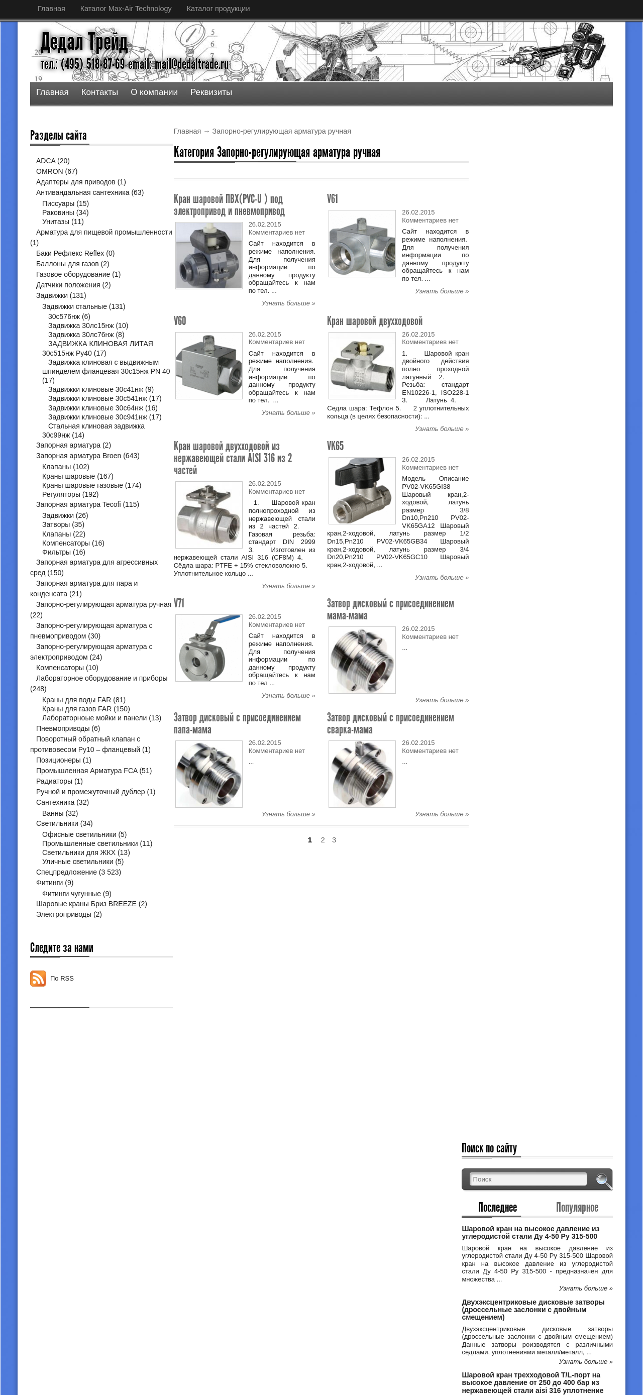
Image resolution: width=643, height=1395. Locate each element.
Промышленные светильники (90, 880)
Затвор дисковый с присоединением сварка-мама (390, 723)
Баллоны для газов (67, 264)
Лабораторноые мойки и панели (94, 745)
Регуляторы (61, 522)
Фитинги (49, 919)
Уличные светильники (78, 898)
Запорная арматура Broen (78, 483)
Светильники (57, 860)
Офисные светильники (79, 871)
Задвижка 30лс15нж (81, 325)
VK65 (335, 446)
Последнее (514, 194)
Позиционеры (58, 796)
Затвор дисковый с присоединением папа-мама (237, 723)
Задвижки (52, 295)
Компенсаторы (66, 570)
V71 (179, 603)
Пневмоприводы (62, 765)
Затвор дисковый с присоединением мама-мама (390, 609)
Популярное (583, 194)
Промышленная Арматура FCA (87, 807)
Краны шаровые (68, 503)
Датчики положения (68, 285)
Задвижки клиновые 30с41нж (95, 389)
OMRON (49, 171)
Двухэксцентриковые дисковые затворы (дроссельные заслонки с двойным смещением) (544, 304)
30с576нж (64, 316)
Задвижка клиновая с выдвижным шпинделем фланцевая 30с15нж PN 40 (86, 371)
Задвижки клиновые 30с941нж (97, 435)
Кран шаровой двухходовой (374, 320)
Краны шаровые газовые (82, 512)
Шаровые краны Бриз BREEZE (86, 940)
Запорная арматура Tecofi (78, 532)
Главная (51, 9)
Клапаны (56, 494)
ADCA (45, 161)
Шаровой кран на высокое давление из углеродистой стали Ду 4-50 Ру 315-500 (549, 224)
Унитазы (55, 222)
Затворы (56, 552)
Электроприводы (63, 951)
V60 (180, 320)
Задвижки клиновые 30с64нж (95, 417)
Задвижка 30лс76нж (81, 335)
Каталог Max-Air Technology (126, 9)
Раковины (58, 212)
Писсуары (58, 203)
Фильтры (56, 579)
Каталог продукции (218, 9)
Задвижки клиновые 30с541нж (97, 398)
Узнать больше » (288, 303)
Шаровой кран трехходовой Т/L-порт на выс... (300, 1274)
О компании (154, 92)
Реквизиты (211, 92)
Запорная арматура (68, 473)
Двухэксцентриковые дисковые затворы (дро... (301, 1242)
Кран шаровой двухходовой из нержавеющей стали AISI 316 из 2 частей (233, 458)
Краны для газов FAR (77, 736)
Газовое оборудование (73, 274)
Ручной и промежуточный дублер (90, 828)
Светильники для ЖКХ (79, 889)
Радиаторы (54, 817)
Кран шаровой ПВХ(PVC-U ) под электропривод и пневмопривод (229, 204)
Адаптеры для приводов (76, 182)
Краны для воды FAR (76, 727)
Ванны (53, 849)
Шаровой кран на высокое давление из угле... (300, 1209)
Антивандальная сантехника (83, 192)
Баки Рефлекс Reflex (70, 253)
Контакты (99, 92)
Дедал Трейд (84, 41)
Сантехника (55, 838)
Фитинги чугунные (71, 930)
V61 (332, 198)
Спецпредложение (66, 908)
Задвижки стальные (74, 306)
